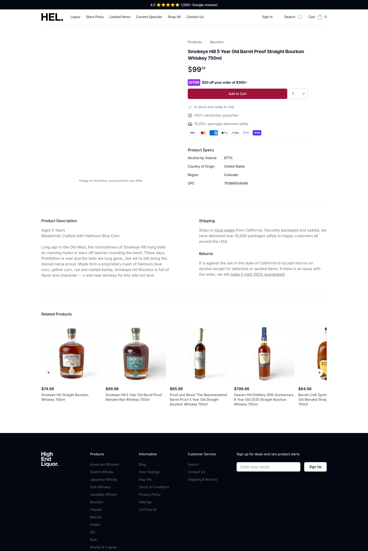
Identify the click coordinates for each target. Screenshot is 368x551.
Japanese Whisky (104, 479)
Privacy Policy (150, 494)
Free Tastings (149, 472)
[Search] (293, 17)
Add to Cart (237, 94)
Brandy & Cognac (103, 547)
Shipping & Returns (202, 479)
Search (193, 464)
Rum (93, 540)
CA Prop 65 (148, 510)
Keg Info (145, 479)
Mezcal (95, 517)
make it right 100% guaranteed (257, 274)
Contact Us (195, 17)
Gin (92, 532)
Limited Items (119, 17)
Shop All (174, 17)
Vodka (95, 525)
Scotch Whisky (101, 472)
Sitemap (145, 502)
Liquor (75, 17)
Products (195, 42)
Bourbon (217, 42)
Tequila (95, 510)
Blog (142, 464)
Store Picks (95, 17)
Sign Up (315, 467)
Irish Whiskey (100, 487)
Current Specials (149, 17)
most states (225, 230)
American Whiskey (104, 464)
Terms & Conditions (154, 487)
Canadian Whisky (103, 494)
